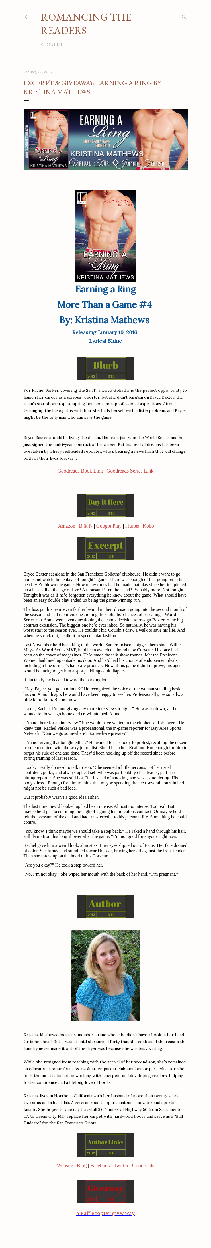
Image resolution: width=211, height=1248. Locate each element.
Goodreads (143, 1165)
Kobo (148, 526)
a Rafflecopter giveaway (105, 1213)
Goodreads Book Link (80, 471)
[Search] (184, 15)
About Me (52, 44)
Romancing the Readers (86, 23)
